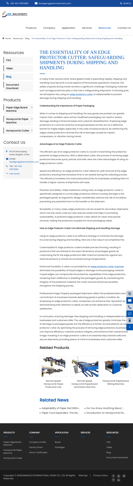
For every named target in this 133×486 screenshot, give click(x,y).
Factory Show (36, 447)
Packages (60, 447)
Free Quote (14, 173)
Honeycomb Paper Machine (17, 120)
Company (49, 28)
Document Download (12, 86)
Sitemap (83, 475)
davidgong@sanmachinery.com (55, 3)
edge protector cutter (81, 94)
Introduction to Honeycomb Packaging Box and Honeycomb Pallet (106, 412)
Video (9, 68)
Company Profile (37, 442)
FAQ (8, 60)
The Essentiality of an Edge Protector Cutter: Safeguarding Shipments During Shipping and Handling (77, 38)
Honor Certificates (38, 452)
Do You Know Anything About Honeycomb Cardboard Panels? (106, 408)
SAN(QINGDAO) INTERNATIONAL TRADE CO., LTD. (41, 475)
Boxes (58, 442)
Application (68, 28)
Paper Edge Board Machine (16, 109)
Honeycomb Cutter (17, 130)
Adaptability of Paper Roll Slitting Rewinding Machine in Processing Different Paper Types (61, 408)
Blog (27, 38)
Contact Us (124, 28)
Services (87, 28)
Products (31, 28)
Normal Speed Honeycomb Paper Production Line (53, 384)
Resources (104, 28)
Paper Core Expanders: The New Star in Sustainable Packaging (61, 412)
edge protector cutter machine (107, 266)
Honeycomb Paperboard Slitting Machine (116, 382)
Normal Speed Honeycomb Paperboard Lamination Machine (85, 384)
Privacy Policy (100, 475)
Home (8, 38)
